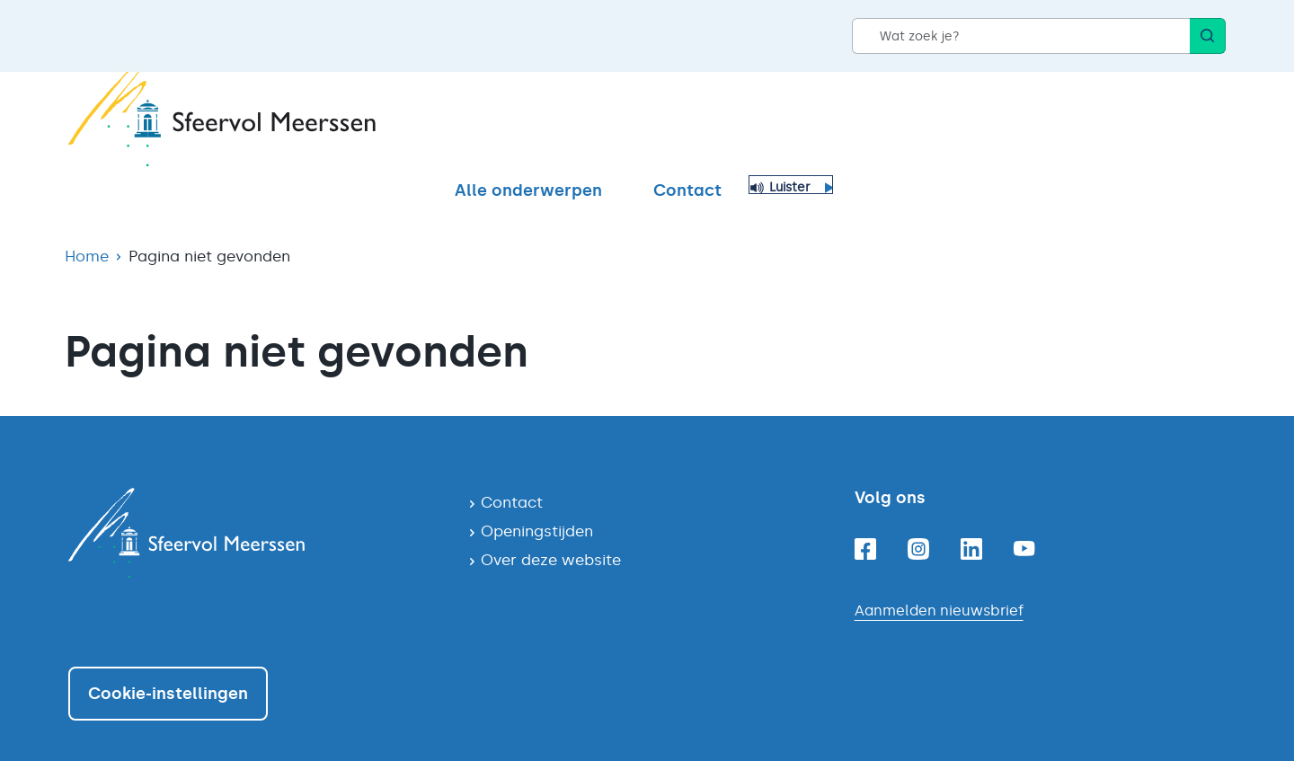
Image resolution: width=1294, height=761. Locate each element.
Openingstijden (537, 500)
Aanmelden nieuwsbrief (939, 579)
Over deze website (551, 528)
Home (87, 225)
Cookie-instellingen (168, 662)
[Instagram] (918, 517)
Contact (1080, 123)
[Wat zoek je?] (1021, 36)
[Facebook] (865, 517)
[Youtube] (1024, 517)
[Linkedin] (971, 517)
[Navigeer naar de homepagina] (253, 501)
